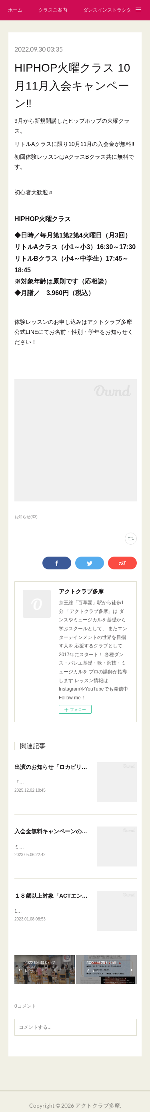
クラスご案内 (52, 10)
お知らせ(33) (26, 517)
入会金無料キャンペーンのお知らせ (59, 832)
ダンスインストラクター (107, 10)
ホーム (15, 10)
